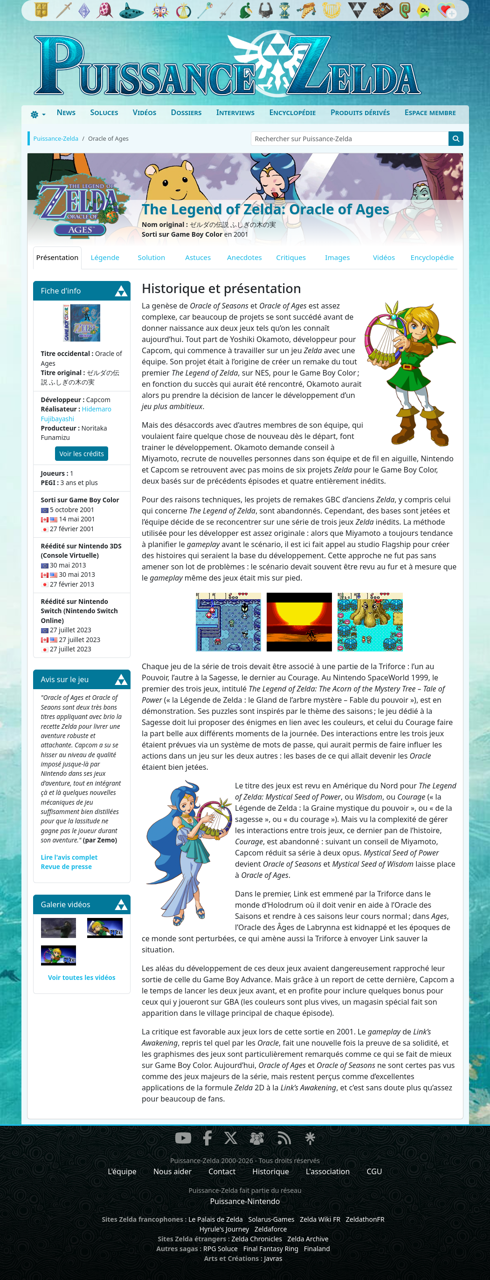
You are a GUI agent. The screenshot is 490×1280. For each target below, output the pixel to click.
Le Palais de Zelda (215, 1219)
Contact (221, 1171)
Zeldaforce (271, 1229)
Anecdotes (244, 257)
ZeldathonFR (365, 1219)
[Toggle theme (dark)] (38, 114)
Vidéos (144, 112)
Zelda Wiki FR (320, 1219)
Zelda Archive (308, 1238)
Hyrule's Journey (224, 1229)
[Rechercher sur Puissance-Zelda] (350, 138)
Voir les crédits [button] (81, 453)
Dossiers (186, 112)
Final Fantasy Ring (270, 1248)
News (66, 112)
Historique (270, 1171)
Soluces (104, 112)
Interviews (235, 112)
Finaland (317, 1248)
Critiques (291, 257)
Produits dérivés (360, 112)
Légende (104, 257)
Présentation (57, 257)
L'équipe (122, 1171)
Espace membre (430, 112)
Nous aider (172, 1171)
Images (337, 257)
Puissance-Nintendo (245, 1201)
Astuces (198, 257)
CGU (374, 1171)
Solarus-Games (271, 1219)
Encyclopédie (292, 112)
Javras (273, 1258)
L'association (328, 1171)
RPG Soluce (220, 1248)
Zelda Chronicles (257, 1238)
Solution (152, 257)
